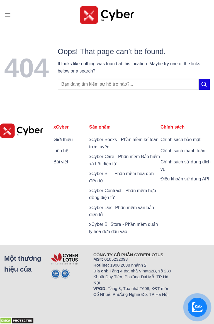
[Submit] (204, 84)
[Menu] (7, 15)
